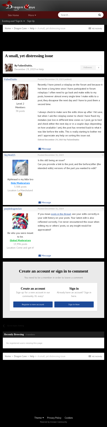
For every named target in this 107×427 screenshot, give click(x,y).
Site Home (13, 15)
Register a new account (33, 304)
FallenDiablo (25, 65)
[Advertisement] (53, 41)
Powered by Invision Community (53, 422)
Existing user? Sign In (13, 21)
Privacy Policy (54, 417)
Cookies (69, 417)
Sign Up (31, 21)
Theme (39, 417)
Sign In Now (74, 304)
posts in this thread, (61, 214)
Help (41, 69)
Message (44, 148)
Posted (51, 79)
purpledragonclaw (13, 208)
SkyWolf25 (9, 155)
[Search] (68, 15)
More (32, 15)
